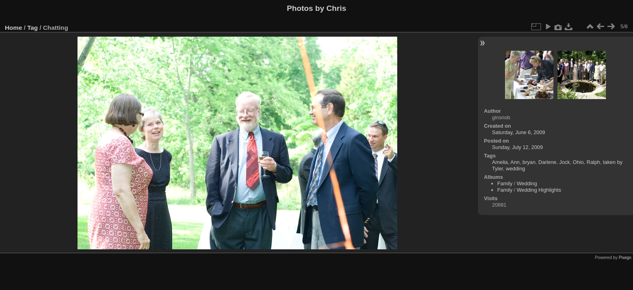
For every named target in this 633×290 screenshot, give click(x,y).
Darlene (547, 162)
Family (505, 183)
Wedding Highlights (539, 190)
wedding (515, 169)
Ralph (593, 162)
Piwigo (625, 257)
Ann (515, 162)
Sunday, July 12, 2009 (517, 147)
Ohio (578, 162)
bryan (528, 162)
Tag (32, 27)
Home (13, 27)
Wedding (527, 183)
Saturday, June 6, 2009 (518, 132)
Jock (564, 162)
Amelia (500, 162)
